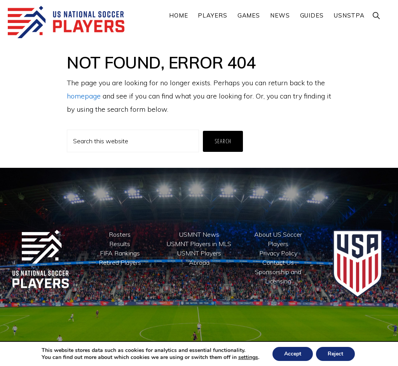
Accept (292, 353)
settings (248, 357)
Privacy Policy (278, 253)
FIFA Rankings (120, 253)
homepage (84, 96)
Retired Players (120, 262)
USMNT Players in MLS (199, 244)
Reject (335, 353)
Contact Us (278, 262)
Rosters (120, 234)
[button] (376, 15)
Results (119, 244)
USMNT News (199, 234)
